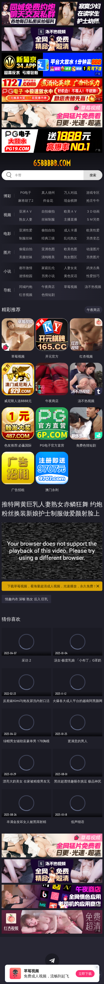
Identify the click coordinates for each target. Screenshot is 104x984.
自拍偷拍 (48, 211)
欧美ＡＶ (70, 211)
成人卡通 (70, 230)
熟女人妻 (25, 219)
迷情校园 (25, 276)
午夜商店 (48, 286)
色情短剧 (48, 294)
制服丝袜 (25, 238)
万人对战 (70, 192)
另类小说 (48, 276)
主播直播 (70, 219)
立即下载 (85, 973)
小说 (7, 271)
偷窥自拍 (25, 249)
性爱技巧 (93, 276)
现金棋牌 (70, 200)
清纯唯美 (48, 257)
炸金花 (48, 200)
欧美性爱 (93, 230)
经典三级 (48, 238)
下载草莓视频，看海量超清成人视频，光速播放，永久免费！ (53, 586)
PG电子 (25, 192)
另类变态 (93, 238)
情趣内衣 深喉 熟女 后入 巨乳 (26, 599)
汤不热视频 (93, 286)
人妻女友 (70, 268)
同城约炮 (25, 286)
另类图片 (93, 257)
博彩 (7, 195)
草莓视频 (70, 286)
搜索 (93, 175)
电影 (7, 233)
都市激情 (25, 268)
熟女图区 (70, 257)
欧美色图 (70, 249)
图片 (7, 252)
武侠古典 (93, 268)
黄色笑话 (70, 276)
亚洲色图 (48, 249)
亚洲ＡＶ (25, 211)
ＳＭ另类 (93, 219)
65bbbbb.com (52, 163)
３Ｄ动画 (93, 211)
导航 (7, 290)
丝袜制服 (48, 219)
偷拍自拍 (48, 230)
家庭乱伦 (48, 268)
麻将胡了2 (25, 200)
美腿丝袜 (25, 257)
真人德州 (48, 192)
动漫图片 (93, 249)
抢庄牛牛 (93, 200)
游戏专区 (93, 192)
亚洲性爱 (25, 230)
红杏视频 (25, 294)
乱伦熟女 (70, 238)
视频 (7, 214)
